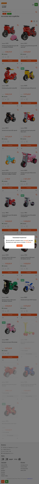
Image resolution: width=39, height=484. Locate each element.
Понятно (19, 245)
